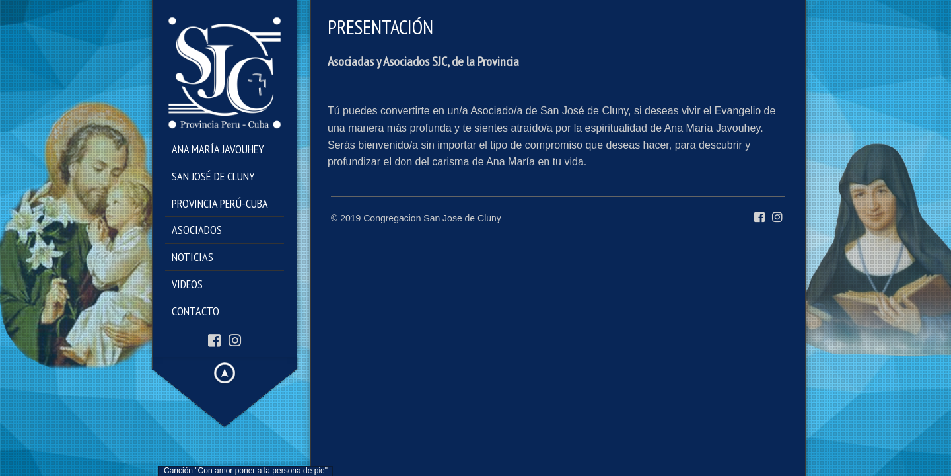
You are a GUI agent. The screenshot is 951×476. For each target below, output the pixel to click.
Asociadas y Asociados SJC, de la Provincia (423, 61)
